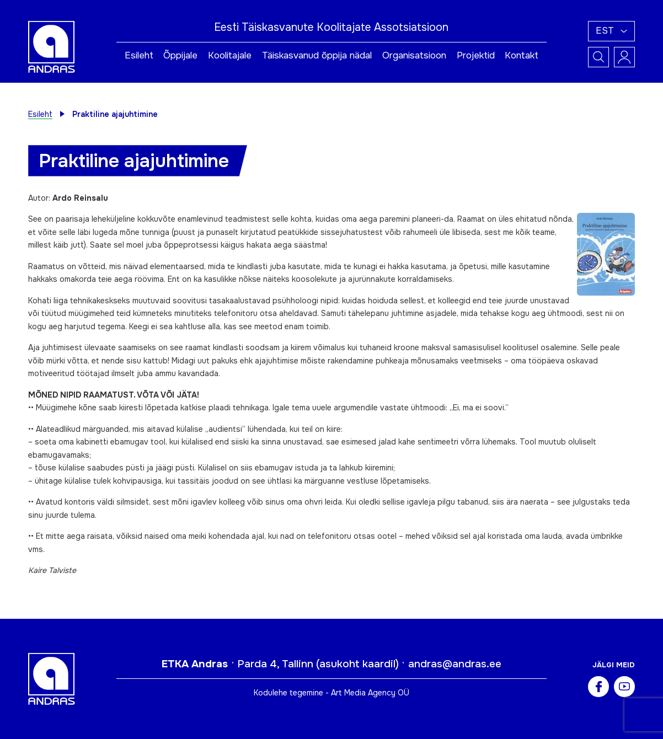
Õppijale (180, 55)
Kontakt (521, 55)
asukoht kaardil (357, 664)
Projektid (476, 55)
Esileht (139, 55)
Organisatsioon (414, 55)
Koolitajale (230, 55)
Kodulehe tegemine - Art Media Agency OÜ (331, 693)
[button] (611, 31)
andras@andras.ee (454, 664)
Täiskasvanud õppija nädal (317, 55)
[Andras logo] (51, 46)
